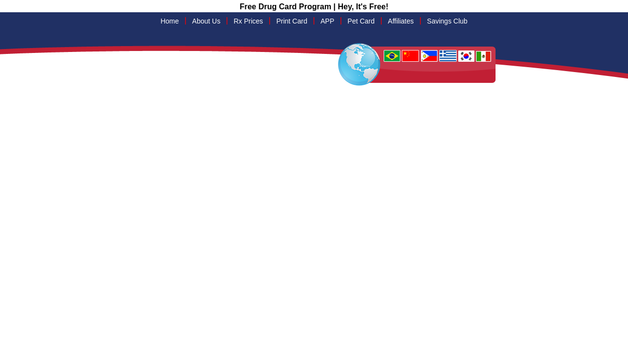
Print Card (291, 21)
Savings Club (447, 21)
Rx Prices (248, 21)
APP (327, 21)
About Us (206, 21)
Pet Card (360, 21)
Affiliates (401, 21)
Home (169, 21)
